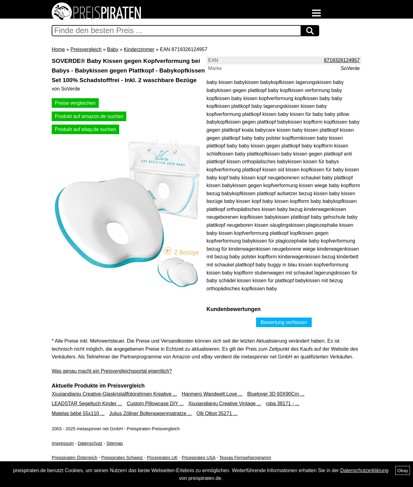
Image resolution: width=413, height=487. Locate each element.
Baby (112, 49)
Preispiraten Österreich (74, 457)
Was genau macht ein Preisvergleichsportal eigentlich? (112, 371)
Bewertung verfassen (284, 322)
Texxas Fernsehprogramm (245, 457)
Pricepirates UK (162, 457)
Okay (402, 470)
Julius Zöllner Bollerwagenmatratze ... (150, 413)
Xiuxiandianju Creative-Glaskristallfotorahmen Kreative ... (114, 394)
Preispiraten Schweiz (122, 457)
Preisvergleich (85, 49)
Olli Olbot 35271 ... (217, 413)
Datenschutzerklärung (364, 470)
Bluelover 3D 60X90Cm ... (275, 394)
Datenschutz (90, 443)
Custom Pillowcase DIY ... (155, 403)
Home (58, 49)
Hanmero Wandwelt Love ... (212, 394)
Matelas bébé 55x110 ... (78, 413)
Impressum (63, 443)
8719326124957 (342, 60)
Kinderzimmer (139, 49)
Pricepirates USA (198, 457)
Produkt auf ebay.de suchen (85, 129)
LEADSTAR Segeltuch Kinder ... (87, 403)
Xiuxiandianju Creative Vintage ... (224, 403)
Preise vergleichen (75, 103)
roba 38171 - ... (283, 403)
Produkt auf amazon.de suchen (89, 116)
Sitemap (115, 443)
